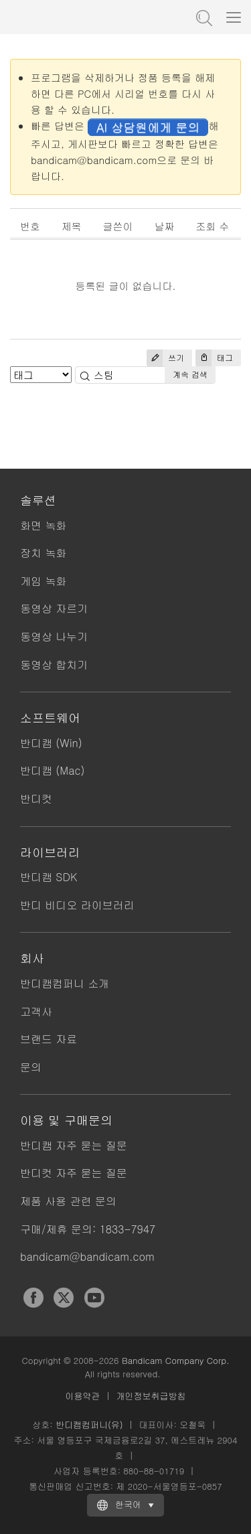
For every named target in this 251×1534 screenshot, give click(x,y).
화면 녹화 (43, 525)
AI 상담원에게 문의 (147, 127)
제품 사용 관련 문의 (68, 1201)
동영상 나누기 (54, 636)
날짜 (165, 226)
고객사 (36, 1011)
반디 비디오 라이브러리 (77, 905)
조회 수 (213, 226)
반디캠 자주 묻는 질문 (73, 1145)
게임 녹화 (43, 581)
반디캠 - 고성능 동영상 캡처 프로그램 (77, 16)
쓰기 (165, 358)
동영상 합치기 (54, 664)
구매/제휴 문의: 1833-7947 (87, 1229)
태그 (214, 358)
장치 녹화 (43, 552)
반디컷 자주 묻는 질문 (73, 1172)
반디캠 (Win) (51, 743)
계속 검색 (190, 374)
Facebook (33, 1298)
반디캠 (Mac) (52, 770)
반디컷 (36, 798)
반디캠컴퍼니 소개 (64, 983)
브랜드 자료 (48, 1039)
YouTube (94, 1298)
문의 (30, 1067)
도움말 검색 (202, 16)
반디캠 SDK (48, 877)
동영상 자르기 (54, 608)
